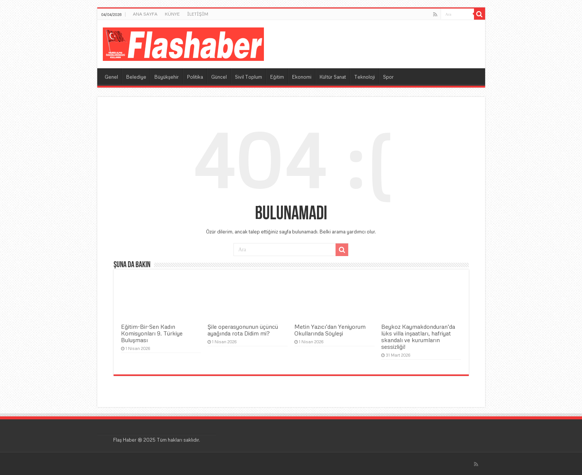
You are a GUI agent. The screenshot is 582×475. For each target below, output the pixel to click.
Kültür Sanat (333, 77)
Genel (111, 77)
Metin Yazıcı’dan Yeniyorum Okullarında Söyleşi (330, 330)
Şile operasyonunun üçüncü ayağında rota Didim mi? (242, 330)
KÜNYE (172, 14)
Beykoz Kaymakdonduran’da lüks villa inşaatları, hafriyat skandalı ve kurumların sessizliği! (418, 336)
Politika (195, 77)
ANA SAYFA (145, 14)
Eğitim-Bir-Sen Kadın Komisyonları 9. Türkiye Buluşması (152, 333)
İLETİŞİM (197, 14)
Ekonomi (301, 77)
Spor (388, 77)
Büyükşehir (166, 77)
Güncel (219, 77)
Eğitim (277, 77)
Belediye (136, 77)
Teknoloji (364, 77)
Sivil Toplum (248, 77)
